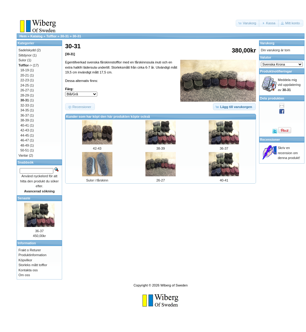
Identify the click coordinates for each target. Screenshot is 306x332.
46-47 (24, 140)
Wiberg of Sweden (174, 285)
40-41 (224, 180)
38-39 (160, 148)
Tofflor (51, 36)
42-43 (97, 148)
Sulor (22, 60)
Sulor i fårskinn (97, 180)
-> (25, 65)
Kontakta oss (28, 270)
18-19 (24, 70)
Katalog (36, 36)
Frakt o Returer (29, 250)
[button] (248, 23)
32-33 (24, 105)
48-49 (24, 145)
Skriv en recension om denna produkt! (289, 153)
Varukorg (267, 43)
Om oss (24, 275)
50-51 (24, 150)
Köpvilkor (25, 260)
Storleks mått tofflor (32, 265)
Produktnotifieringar (276, 71)
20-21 (24, 75)
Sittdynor (25, 55)
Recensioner (270, 139)
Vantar (23, 155)
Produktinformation (32, 255)
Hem (23, 36)
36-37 (224, 148)
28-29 (24, 95)
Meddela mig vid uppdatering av (289, 85)
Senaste (24, 198)
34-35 (24, 110)
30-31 (64, 36)
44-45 (24, 135)
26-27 (160, 180)
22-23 (24, 80)
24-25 (24, 85)
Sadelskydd (27, 50)
